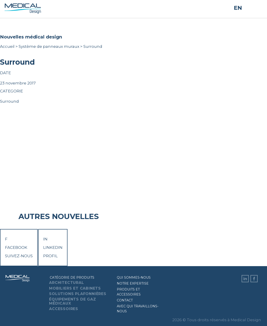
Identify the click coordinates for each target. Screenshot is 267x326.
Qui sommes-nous (134, 277)
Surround (9, 101)
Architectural (66, 282)
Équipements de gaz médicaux (72, 301)
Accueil (7, 46)
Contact (125, 300)
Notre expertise (133, 283)
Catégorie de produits (72, 277)
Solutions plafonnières (77, 294)
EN (238, 8)
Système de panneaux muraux (49, 46)
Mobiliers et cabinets (75, 288)
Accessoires (63, 309)
